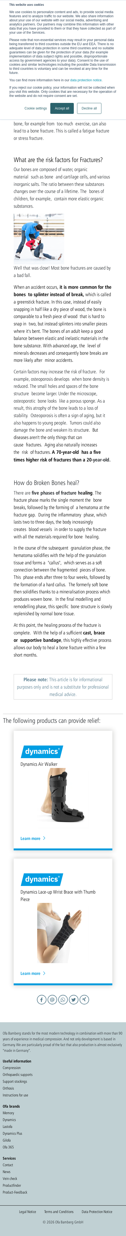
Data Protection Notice (97, 1211)
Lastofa (7, 1126)
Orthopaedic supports (18, 1074)
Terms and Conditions (59, 1211)
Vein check (10, 1178)
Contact (8, 1165)
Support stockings (15, 1081)
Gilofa (7, 1140)
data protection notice (86, 80)
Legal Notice (27, 1211)
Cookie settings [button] (36, 108)
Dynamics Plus (12, 1133)
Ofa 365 (8, 1147)
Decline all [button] (89, 108)
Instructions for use (15, 1095)
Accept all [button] (62, 108)
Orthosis (8, 1088)
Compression (11, 1067)
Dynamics (9, 1119)
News (6, 1171)
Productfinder (12, 1185)
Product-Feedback (15, 1192)
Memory (8, 1113)
